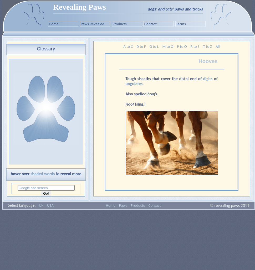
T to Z (207, 46)
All (218, 46)
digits (208, 78)
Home (54, 24)
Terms (181, 24)
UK (41, 205)
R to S (195, 46)
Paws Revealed (92, 24)
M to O (167, 46)
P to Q (182, 46)
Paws (123, 205)
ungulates (134, 83)
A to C (128, 46)
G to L (154, 46)
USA (50, 205)
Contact (150, 24)
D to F (141, 46)
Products (120, 24)
